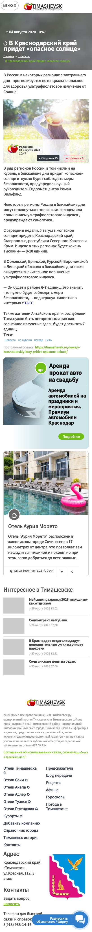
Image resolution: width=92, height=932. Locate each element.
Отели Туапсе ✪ (17, 801)
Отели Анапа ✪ (16, 787)
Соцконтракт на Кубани (48, 620)
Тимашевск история (20, 837)
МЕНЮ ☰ (9, 5)
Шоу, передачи (59, 775)
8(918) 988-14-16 (17, 924)
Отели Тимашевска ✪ (20, 770)
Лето (48, 340)
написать (11, 903)
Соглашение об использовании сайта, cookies (38, 752)
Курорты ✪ (12, 816)
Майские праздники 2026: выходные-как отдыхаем (58, 601)
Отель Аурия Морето (32, 526)
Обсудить (48, 158)
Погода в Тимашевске (57, 806)
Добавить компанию (21, 823)
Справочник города (20, 830)
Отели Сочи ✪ (15, 779)
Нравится (74, 158)
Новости (10, 340)
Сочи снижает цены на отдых (52, 661)
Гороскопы (55, 797)
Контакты (11, 844)
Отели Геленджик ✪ (20, 808)
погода (38, 340)
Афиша (52, 789)
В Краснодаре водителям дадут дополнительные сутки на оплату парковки (56, 644)
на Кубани (25, 340)
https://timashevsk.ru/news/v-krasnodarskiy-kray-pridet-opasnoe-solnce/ (41, 349)
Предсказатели (59, 768)
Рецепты (53, 782)
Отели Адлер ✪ (16, 794)
